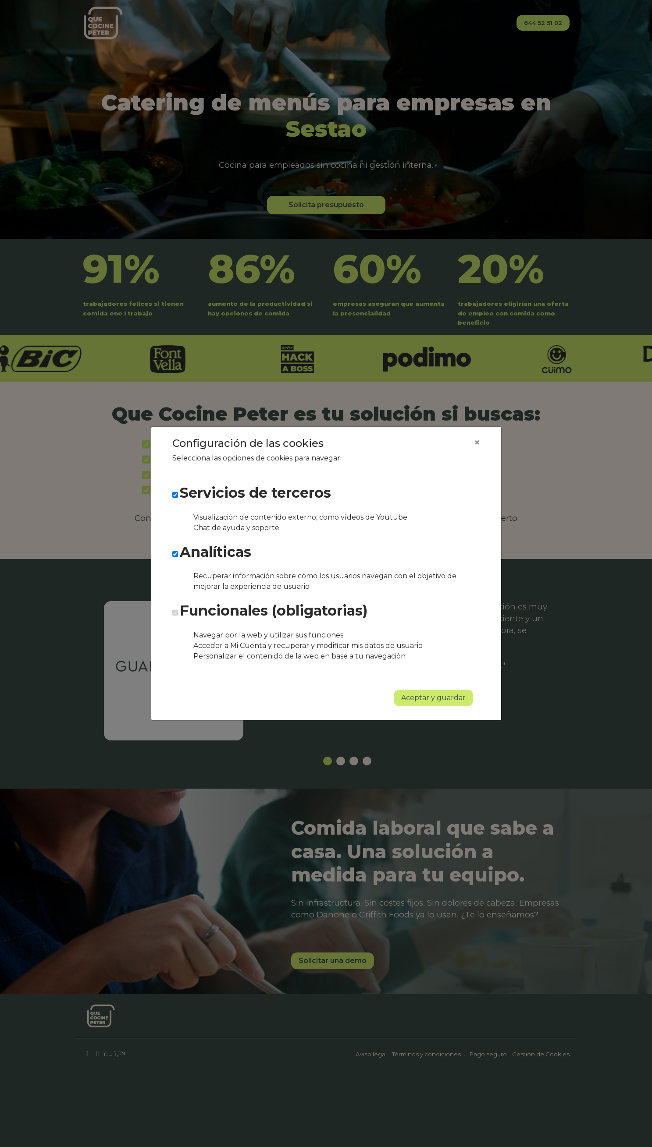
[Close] (477, 442)
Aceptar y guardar (433, 698)
